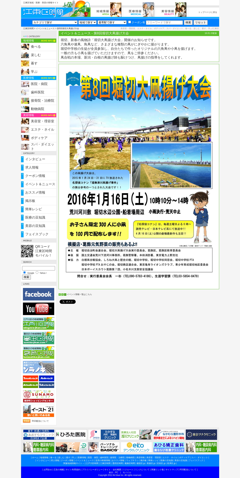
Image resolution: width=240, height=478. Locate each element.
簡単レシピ (33, 209)
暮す (34, 63)
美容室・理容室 (42, 121)
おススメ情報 (35, 192)
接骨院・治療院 (42, 100)
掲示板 (30, 201)
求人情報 (32, 167)
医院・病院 (39, 84)
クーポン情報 (35, 176)
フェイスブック (37, 234)
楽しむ (36, 55)
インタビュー (35, 159)
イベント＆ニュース (45, 28)
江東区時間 (28, 28)
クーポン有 (136, 22)
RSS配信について (40, 421)
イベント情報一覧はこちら (79, 294)
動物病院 (37, 109)
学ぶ (34, 71)
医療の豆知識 (35, 217)
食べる (36, 46)
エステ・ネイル (42, 129)
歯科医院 (37, 92)
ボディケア (39, 138)
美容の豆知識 (35, 226)
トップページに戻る (207, 12)
